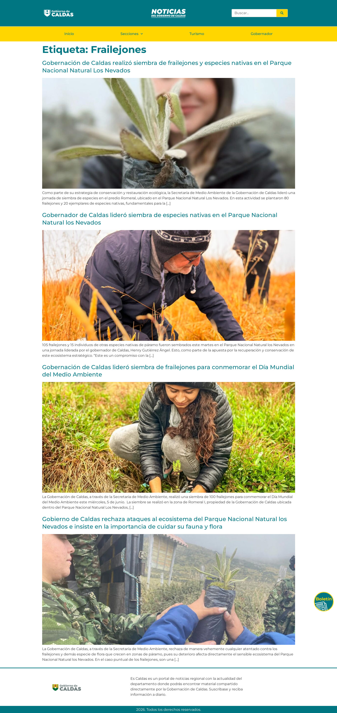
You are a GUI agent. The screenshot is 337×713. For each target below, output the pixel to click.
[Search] (282, 13)
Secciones (131, 33)
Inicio (69, 33)
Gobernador (262, 33)
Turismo (196, 33)
